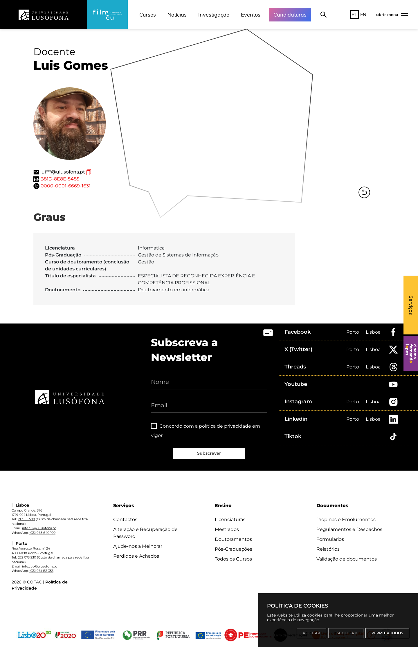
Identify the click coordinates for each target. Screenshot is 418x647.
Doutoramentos (233, 539)
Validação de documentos (346, 559)
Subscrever (209, 453)
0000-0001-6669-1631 (66, 186)
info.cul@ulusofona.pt (39, 528)
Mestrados (227, 529)
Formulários (330, 539)
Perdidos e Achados (136, 556)
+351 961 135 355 (41, 571)
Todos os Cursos (233, 559)
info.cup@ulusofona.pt (39, 566)
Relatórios (328, 549)
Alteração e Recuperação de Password (145, 533)
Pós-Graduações (233, 549)
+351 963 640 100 (42, 533)
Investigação (213, 14)
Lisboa (373, 332)
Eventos (250, 14)
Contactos (125, 519)
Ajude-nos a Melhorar (137, 546)
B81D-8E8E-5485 (59, 179)
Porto (352, 332)
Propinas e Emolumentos (346, 519)
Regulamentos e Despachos (349, 529)
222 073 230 (27, 557)
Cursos (147, 14)
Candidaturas (290, 14)
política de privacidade (225, 426)
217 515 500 (26, 519)
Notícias (177, 14)
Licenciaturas (230, 519)
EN (363, 14)
